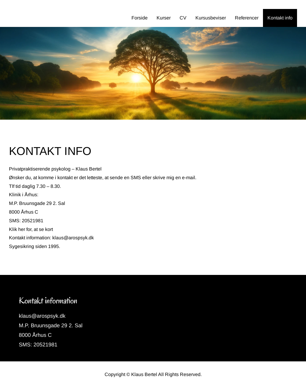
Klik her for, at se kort (31, 229)
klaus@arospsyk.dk (73, 237)
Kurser (164, 17)
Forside (139, 17)
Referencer (246, 17)
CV (183, 17)
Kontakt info (280, 17)
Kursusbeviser (210, 17)
